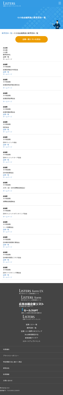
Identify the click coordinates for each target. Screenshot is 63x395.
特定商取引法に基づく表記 (12, 362)
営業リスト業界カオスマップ (31, 331)
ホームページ (7, 74)
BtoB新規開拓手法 (31, 334)
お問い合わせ (7, 380)
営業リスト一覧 (31, 324)
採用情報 (6, 374)
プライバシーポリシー (11, 356)
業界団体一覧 (7, 33)
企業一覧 (6, 72)
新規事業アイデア (31, 338)
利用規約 (6, 349)
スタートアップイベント (31, 341)
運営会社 (6, 368)
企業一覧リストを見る (31, 39)
